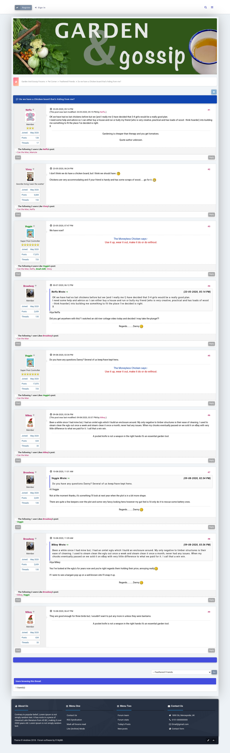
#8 (209, 539)
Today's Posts (124, 724)
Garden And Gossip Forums (33, 81)
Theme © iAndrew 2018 (25, 740)
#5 (209, 355)
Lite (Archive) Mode (76, 729)
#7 (209, 472)
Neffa (29, 110)
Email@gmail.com (179, 724)
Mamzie (33, 152)
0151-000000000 (178, 720)
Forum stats (123, 720)
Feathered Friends (67, 81)
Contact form (176, 729)
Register (23, 7)
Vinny (29, 169)
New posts (123, 729)
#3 (209, 226)
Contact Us (72, 715)
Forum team (123, 715)
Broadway (28, 286)
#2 (209, 169)
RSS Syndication (74, 720)
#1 (209, 110)
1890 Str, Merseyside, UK (182, 715)
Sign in (39, 7)
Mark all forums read (76, 724)
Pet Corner (52, 81)
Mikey (28, 415)
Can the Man (23, 152)
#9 (209, 612)
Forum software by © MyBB (50, 740)
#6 (209, 415)
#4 (209, 286)
